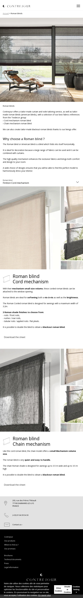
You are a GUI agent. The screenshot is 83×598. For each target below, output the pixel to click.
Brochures (8, 555)
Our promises (9, 549)
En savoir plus (44, 595)
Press (6, 563)
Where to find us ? (11, 545)
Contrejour (8, 537)
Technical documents (12, 559)
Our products (9, 541)
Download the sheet (14, 337)
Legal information (11, 567)
